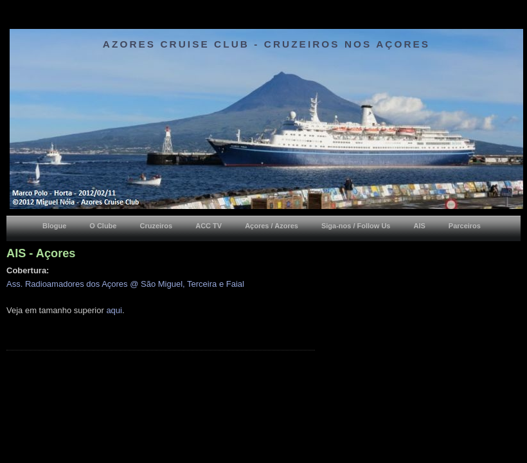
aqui (114, 310)
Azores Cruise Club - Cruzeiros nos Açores (266, 44)
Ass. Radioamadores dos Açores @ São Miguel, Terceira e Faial (125, 284)
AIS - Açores (40, 253)
